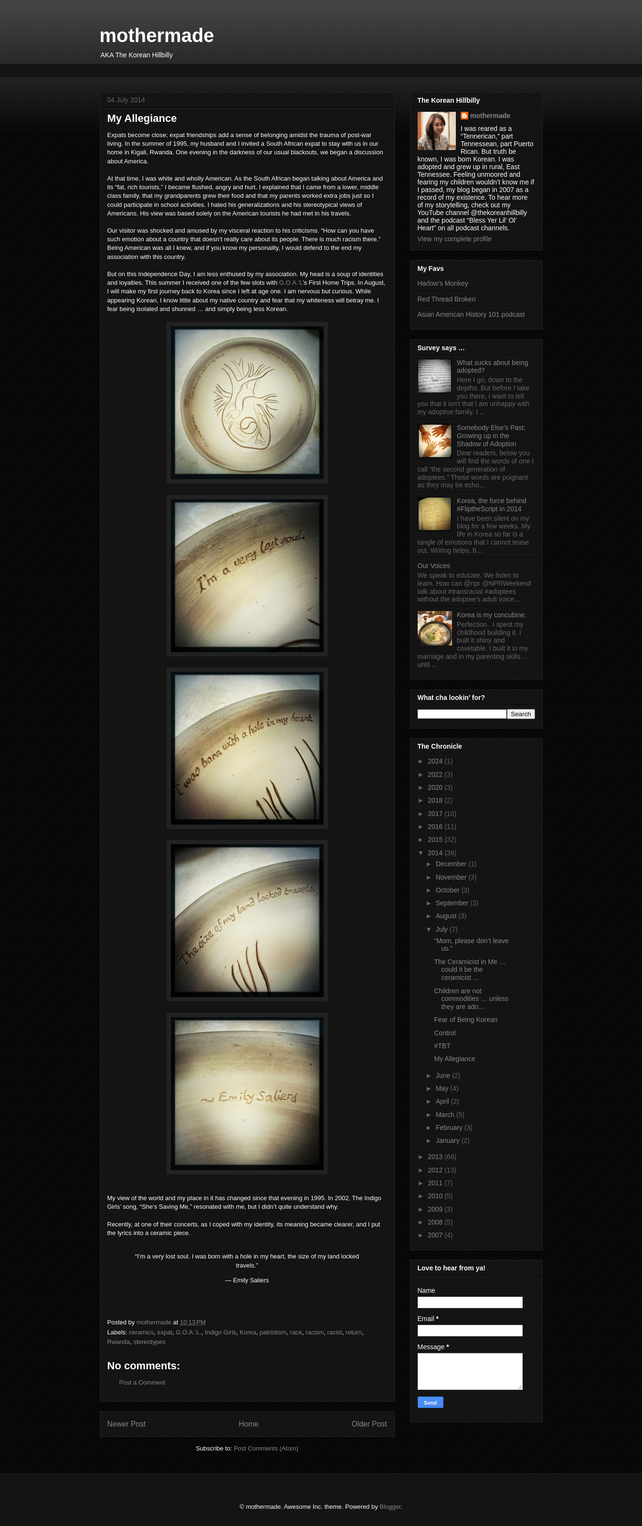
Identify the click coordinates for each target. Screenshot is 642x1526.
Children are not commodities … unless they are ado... (471, 999)
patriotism (273, 1332)
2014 (436, 853)
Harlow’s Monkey (443, 283)
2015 (436, 839)
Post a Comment (142, 1382)
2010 (436, 1196)
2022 (436, 774)
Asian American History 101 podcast (471, 314)
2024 (436, 761)
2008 (436, 1222)
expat (164, 1332)
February (450, 1127)
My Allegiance (454, 1059)
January (449, 1140)
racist (334, 1332)
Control (444, 1033)
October (449, 890)
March (446, 1114)
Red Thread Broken (447, 299)
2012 (436, 1170)
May (443, 1088)
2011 (436, 1183)
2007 (436, 1235)
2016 (436, 826)
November (452, 877)
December (452, 864)
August (447, 916)
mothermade (157, 35)
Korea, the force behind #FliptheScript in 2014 (491, 505)
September (453, 903)
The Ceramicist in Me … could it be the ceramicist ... (469, 970)
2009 (436, 1209)
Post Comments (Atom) (266, 1448)
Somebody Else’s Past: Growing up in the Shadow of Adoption (491, 436)
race (296, 1332)
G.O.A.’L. (188, 1332)
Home (249, 1424)
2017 (436, 813)
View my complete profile (455, 239)
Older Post (369, 1424)
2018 (436, 800)
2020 (436, 787)
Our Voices (434, 566)
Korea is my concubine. (491, 615)
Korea (248, 1332)
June (444, 1075)
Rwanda (118, 1341)
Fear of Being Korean (465, 1019)
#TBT (442, 1046)
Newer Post (126, 1424)
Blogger (389, 1506)
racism (314, 1332)
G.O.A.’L (291, 282)
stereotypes (149, 1341)
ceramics (141, 1332)
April (443, 1101)
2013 (436, 1157)
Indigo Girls (220, 1332)
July (443, 929)
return (354, 1332)
